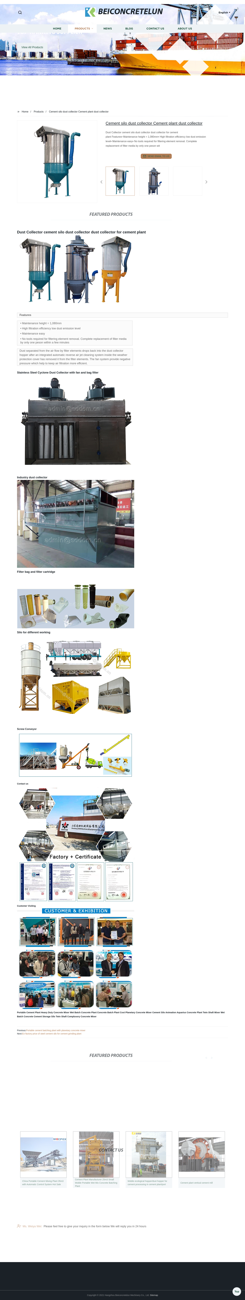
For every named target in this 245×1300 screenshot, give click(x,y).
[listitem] (122, 180)
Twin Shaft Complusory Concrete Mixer (76, 1016)
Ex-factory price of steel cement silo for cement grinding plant (51, 1033)
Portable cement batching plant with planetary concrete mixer (55, 1030)
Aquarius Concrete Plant (189, 1012)
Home (57, 42)
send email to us (156, 156)
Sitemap (154, 1295)
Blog (129, 42)
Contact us (155, 42)
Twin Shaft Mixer (211, 1012)
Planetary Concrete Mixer (138, 1012)
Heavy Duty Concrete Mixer (55, 1012)
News (107, 42)
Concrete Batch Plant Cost (111, 1012)
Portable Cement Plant (28, 1012)
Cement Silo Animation (164, 1012)
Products (82, 42)
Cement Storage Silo (44, 1016)
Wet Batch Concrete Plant (83, 1012)
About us (185, 42)
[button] (20, 12)
